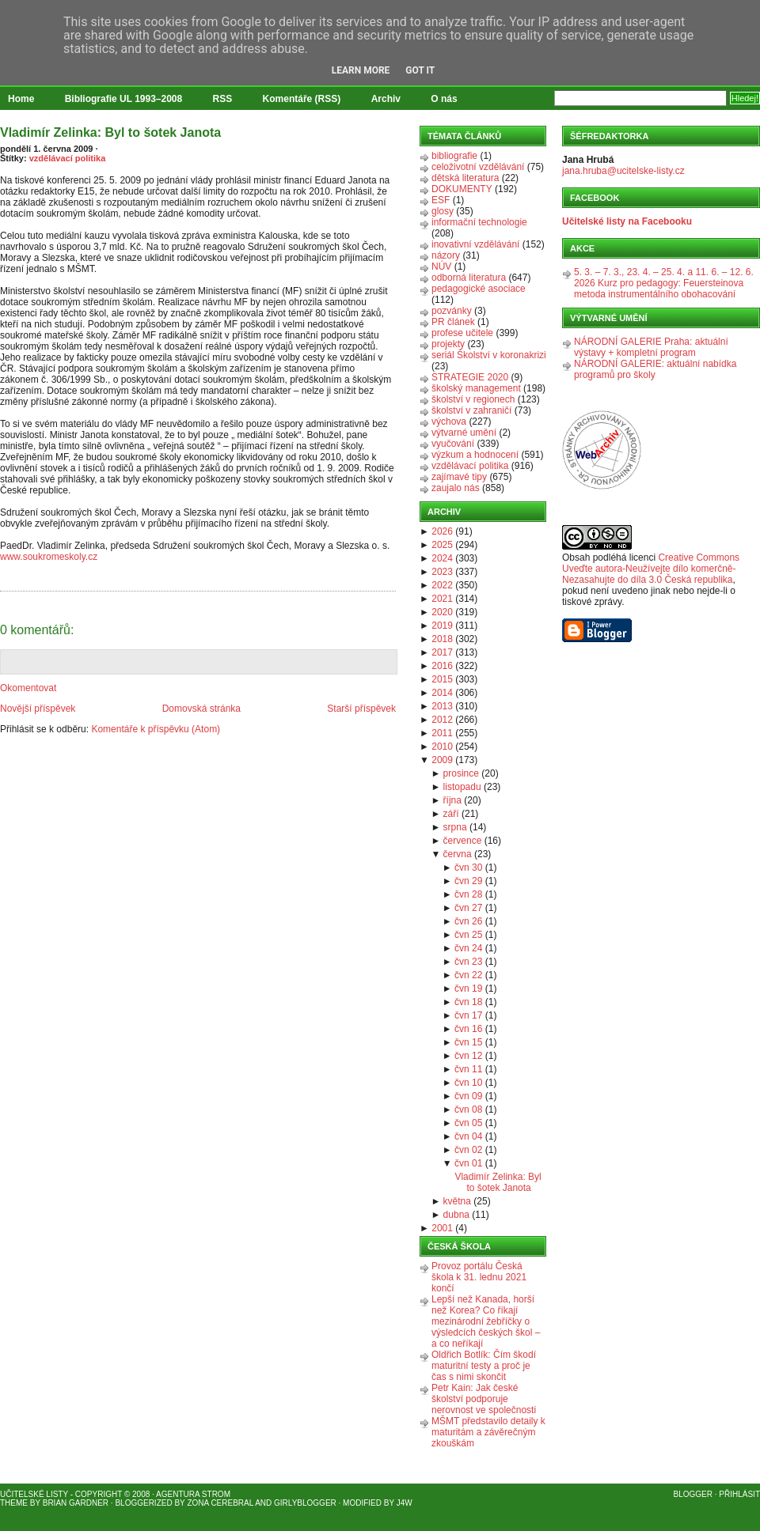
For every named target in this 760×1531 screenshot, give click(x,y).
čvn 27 (468, 907)
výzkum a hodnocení (475, 454)
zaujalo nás (455, 487)
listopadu (462, 786)
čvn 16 (468, 1028)
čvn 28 (468, 894)
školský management (476, 388)
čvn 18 (468, 1001)
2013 (442, 706)
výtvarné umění (463, 432)
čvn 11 (468, 1069)
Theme (14, 1503)
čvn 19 (468, 988)
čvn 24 (468, 948)
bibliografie (454, 155)
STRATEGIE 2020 (469, 377)
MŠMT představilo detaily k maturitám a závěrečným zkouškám (488, 1432)
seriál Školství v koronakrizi (488, 355)
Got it (420, 70)
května (457, 1201)
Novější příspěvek (37, 708)
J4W (404, 1503)
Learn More (361, 70)
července (462, 840)
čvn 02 (468, 1149)
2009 (442, 760)
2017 (442, 652)
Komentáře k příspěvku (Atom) (155, 729)
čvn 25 (468, 934)
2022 (442, 585)
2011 (442, 733)
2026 (442, 531)
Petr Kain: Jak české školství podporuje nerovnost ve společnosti (483, 1399)
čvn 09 (468, 1096)
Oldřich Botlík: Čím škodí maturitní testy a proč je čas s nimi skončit (483, 1365)
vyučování (452, 443)
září (451, 813)
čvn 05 (468, 1122)
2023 (442, 571)
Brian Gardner (75, 1503)
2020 (442, 612)
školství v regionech (473, 399)
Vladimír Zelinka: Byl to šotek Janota (110, 132)
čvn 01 (468, 1163)
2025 (442, 544)
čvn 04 (468, 1136)
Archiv (386, 98)
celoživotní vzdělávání (477, 166)
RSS (223, 98)
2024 (442, 558)
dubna (456, 1214)
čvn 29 (468, 880)
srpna (455, 827)
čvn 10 (468, 1082)
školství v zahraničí (471, 410)
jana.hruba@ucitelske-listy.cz (623, 170)
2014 (442, 692)
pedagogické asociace (478, 288)
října (452, 800)
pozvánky (451, 310)
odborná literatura (468, 277)
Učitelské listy (34, 1494)
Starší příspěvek (361, 708)
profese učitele (462, 332)
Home (21, 98)
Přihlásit (739, 1494)
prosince (461, 773)
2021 (442, 598)
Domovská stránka (201, 708)
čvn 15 (468, 1042)
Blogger (693, 1494)
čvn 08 (468, 1109)
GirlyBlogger (305, 1503)
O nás (444, 98)
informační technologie (479, 222)
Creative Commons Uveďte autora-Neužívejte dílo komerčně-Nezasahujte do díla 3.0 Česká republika (650, 568)
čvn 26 (468, 921)
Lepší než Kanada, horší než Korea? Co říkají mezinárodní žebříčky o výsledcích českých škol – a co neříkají (485, 1321)
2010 (442, 746)
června (457, 854)
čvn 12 (468, 1055)
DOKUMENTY (461, 189)
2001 (442, 1228)
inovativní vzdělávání (475, 244)
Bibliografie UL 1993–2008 (124, 98)
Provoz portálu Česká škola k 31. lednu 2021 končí (478, 1277)
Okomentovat (28, 688)
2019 (442, 625)
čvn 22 (468, 975)
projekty (448, 344)
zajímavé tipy (459, 476)
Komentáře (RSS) (302, 98)
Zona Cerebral (220, 1503)
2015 (442, 679)
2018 (442, 639)
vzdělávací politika (67, 158)
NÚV (441, 266)
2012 (442, 719)
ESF (440, 200)
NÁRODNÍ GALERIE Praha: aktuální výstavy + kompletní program (651, 347)
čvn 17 (468, 1015)
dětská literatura (465, 177)
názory (445, 255)
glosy (442, 211)
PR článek (453, 321)
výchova (448, 421)
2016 (442, 665)
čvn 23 (468, 961)
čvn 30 (468, 867)
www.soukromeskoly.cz (48, 556)
